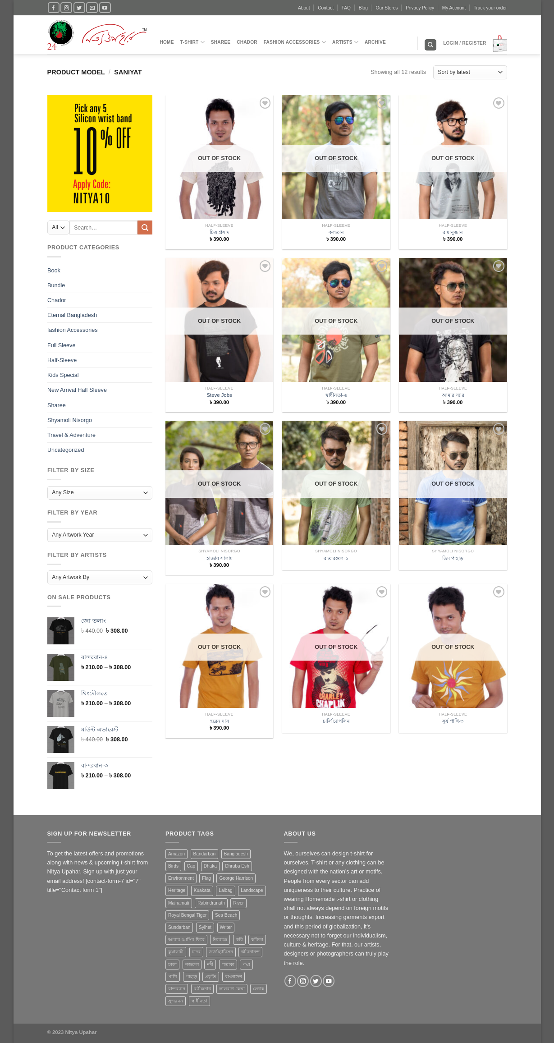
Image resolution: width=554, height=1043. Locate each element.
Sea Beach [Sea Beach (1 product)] (226, 915)
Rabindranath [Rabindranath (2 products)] (211, 903)
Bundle (56, 285)
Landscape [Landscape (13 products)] (252, 890)
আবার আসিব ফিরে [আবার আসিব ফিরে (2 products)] (186, 939)
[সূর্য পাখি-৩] (453, 665)
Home (167, 42)
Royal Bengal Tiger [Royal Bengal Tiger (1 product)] (187, 915)
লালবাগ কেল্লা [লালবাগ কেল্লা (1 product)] (232, 988)
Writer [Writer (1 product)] (226, 927)
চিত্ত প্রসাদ (219, 232)
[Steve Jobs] (219, 339)
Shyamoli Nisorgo (69, 420)
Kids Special (62, 375)
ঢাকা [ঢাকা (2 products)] (172, 964)
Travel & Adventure (71, 435)
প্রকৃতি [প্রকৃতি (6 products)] (210, 976)
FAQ (346, 7)
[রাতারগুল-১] (336, 502)
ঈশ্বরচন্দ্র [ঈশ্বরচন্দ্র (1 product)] (220, 939)
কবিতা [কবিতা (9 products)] (257, 939)
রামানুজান (453, 232)
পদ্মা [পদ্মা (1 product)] (246, 964)
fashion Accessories (295, 42)
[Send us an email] (92, 7)
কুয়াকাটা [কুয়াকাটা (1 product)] (175, 951)
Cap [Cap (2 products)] (191, 866)
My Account (454, 7)
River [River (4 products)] (238, 903)
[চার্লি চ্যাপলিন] (336, 665)
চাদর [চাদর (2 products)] (196, 951)
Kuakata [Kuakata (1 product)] (202, 890)
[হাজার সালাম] (219, 502)
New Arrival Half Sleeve (77, 390)
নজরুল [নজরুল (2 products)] (192, 964)
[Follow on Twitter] (79, 7)
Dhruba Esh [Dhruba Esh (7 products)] (237, 866)
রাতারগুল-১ (336, 558)
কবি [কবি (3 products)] (239, 939)
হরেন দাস (219, 721)
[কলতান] (336, 176)
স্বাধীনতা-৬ (336, 395)
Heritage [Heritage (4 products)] (176, 890)
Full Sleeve (61, 345)
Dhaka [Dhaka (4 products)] (210, 866)
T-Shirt (192, 42)
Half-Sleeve (62, 360)
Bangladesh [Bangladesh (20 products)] (236, 853)
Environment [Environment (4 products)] (181, 878)
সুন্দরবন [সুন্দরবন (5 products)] (175, 1000)
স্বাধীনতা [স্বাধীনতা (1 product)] (199, 1000)
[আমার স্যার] (453, 339)
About (304, 7)
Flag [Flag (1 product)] (206, 878)
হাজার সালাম (219, 558)
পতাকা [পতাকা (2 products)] (228, 964)
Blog (363, 7)
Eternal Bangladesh (72, 315)
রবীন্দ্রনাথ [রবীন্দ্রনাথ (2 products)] (202, 988)
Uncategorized (65, 450)
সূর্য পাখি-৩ (452, 721)
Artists (345, 42)
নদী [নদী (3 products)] (210, 964)
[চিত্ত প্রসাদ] (219, 176)
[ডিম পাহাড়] (453, 502)
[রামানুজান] (453, 176)
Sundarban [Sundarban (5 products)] (179, 927)
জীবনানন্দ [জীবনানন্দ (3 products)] (250, 951)
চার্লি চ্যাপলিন (336, 721)
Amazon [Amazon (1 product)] (176, 853)
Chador (247, 42)
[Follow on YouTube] (105, 7)
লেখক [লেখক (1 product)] (258, 988)
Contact (326, 7)
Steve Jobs (219, 395)
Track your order (490, 7)
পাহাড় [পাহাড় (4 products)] (191, 976)
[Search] (430, 45)
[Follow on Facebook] (54, 7)
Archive (375, 42)
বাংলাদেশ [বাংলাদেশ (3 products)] (233, 976)
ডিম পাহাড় (452, 558)
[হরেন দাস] (219, 665)
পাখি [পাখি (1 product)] (172, 976)
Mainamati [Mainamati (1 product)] (178, 903)
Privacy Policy (420, 7)
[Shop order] (470, 72)
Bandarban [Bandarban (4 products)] (204, 853)
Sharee (220, 42)
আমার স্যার (453, 395)
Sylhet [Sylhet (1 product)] (205, 927)
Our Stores (387, 7)
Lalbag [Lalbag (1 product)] (225, 890)
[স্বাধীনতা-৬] (336, 339)
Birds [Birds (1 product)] (173, 866)
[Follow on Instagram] (66, 7)
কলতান (336, 232)
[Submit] (144, 227)
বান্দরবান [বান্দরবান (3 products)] (176, 988)
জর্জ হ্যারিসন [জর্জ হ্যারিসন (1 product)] (221, 951)
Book (53, 270)
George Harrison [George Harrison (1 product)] (236, 878)
